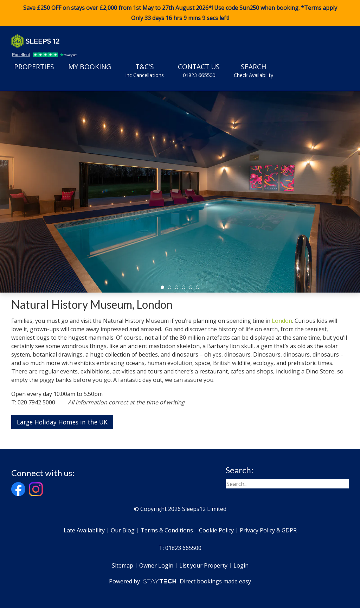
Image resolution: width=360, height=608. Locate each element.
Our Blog (123, 530)
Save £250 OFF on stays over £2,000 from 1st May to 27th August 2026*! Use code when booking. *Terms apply (180, 13)
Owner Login (156, 565)
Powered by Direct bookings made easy (180, 581)
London (282, 321)
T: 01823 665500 (180, 548)
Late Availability (84, 530)
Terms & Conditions (167, 530)
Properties (34, 66)
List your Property (203, 565)
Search (253, 70)
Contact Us (199, 70)
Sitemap (122, 565)
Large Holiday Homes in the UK (62, 422)
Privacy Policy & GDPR (268, 530)
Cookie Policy (216, 530)
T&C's (144, 70)
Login (241, 565)
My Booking (89, 66)
